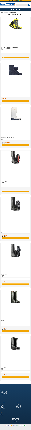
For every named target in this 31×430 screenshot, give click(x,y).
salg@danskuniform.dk (3, 392)
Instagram (15, 421)
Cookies (1, 416)
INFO (3, 57)
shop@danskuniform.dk (8, 397)
